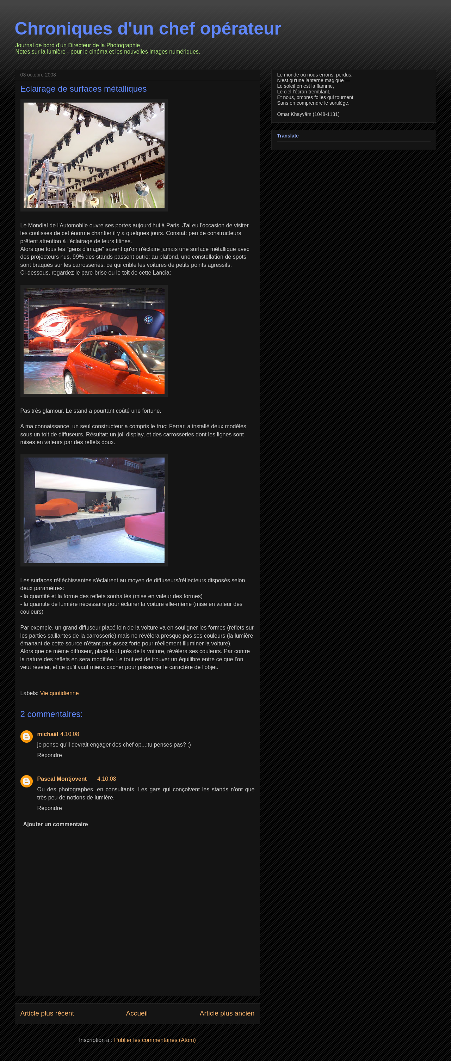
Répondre (49, 755)
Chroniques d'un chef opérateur (148, 28)
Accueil (137, 1013)
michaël (47, 734)
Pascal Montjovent (62, 779)
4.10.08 (69, 734)
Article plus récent (47, 1013)
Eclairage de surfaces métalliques (83, 88)
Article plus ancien (227, 1013)
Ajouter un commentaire (55, 824)
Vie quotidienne (59, 693)
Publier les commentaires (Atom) (155, 1040)
